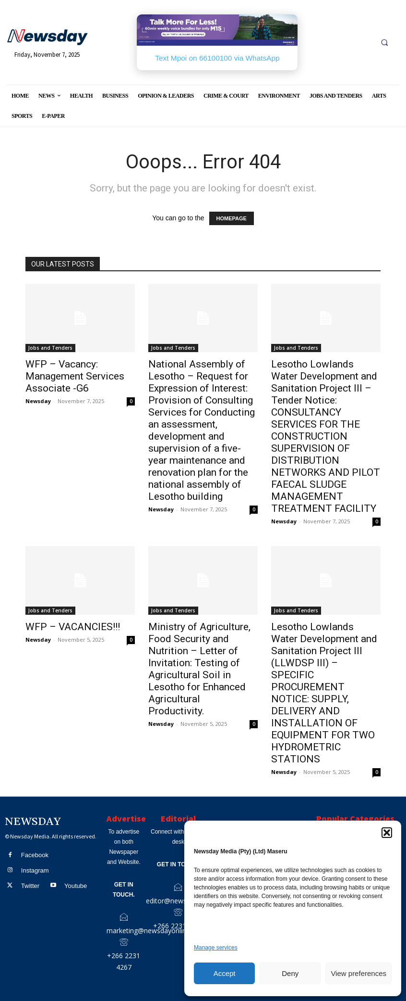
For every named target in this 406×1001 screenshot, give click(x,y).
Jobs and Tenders (50, 347)
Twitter (30, 884)
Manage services (216, 947)
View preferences (358, 973)
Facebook (34, 854)
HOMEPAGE (231, 218)
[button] (387, 832)
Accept (225, 973)
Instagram (35, 870)
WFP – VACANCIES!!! (72, 627)
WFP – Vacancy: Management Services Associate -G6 (74, 376)
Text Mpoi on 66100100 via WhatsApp (217, 58)
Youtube (75, 884)
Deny (290, 973)
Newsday (38, 401)
